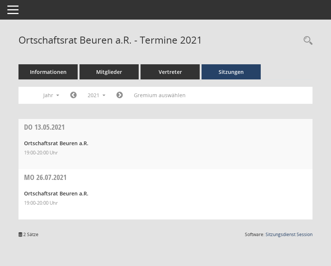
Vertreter (170, 71)
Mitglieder (109, 71)
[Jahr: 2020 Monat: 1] (73, 95)
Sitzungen (231, 71)
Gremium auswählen (160, 95)
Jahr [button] (51, 95)
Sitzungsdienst (289, 234)
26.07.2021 (45, 177)
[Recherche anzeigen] (306, 41)
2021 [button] (96, 95)
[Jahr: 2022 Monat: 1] (119, 95)
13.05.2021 (44, 127)
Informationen (48, 71)
